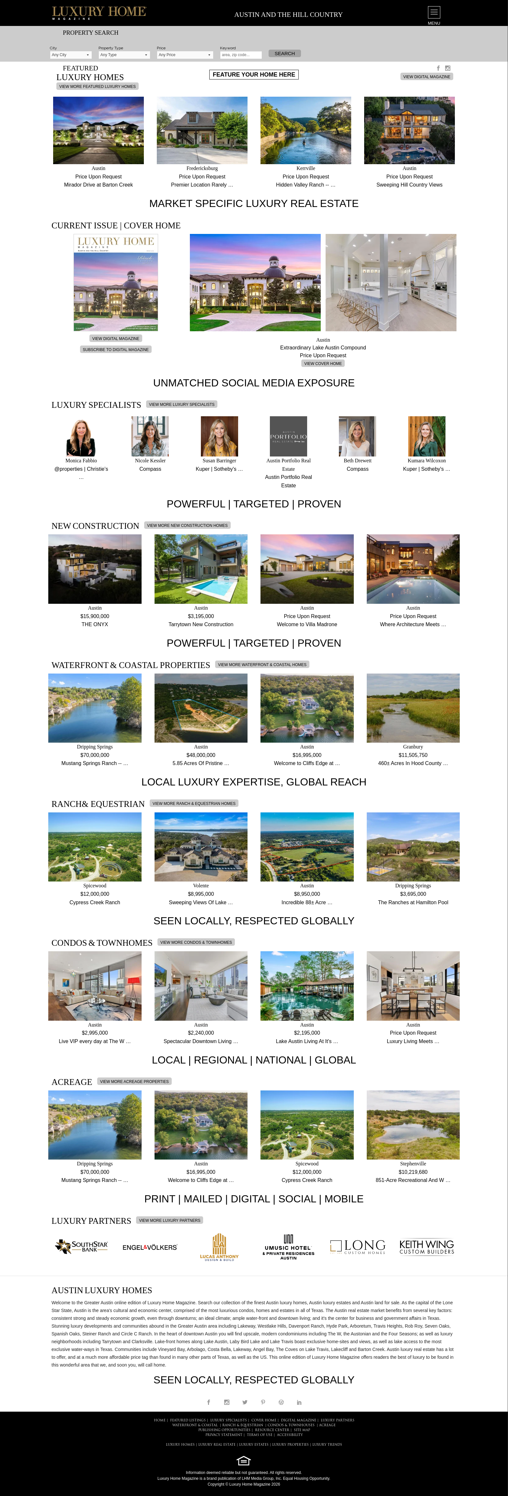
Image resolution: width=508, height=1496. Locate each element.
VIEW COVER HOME (323, 363)
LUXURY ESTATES (254, 1445)
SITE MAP (302, 1430)
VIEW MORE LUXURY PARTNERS (169, 1220)
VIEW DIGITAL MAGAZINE (426, 77)
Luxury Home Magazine (178, 1478)
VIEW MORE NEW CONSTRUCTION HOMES (187, 525)
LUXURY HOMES (180, 1445)
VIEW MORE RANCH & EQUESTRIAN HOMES (194, 803)
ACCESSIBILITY (290, 1435)
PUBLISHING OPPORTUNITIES (224, 1430)
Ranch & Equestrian (242, 1425)
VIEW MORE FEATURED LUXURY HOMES (97, 86)
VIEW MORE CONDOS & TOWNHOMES (196, 942)
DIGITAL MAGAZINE (298, 1420)
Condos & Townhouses (291, 1425)
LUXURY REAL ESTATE (217, 1445)
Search (285, 53)
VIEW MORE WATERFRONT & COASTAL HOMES (262, 665)
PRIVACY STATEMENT (223, 1435)
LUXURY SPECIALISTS (228, 1420)
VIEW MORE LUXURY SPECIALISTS (181, 404)
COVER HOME (263, 1420)
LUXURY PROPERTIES (290, 1445)
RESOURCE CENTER (272, 1430)
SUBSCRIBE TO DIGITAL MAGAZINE (116, 349)
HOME (160, 1420)
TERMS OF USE (259, 1435)
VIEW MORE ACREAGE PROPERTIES (134, 1081)
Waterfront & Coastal (195, 1425)
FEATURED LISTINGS (188, 1420)
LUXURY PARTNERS (337, 1420)
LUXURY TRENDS (327, 1445)
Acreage (327, 1425)
